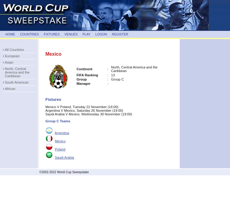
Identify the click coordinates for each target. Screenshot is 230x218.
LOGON (101, 34)
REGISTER (120, 34)
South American (17, 82)
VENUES (71, 34)
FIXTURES (52, 34)
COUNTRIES (29, 34)
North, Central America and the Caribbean (17, 72)
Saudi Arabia (64, 157)
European (12, 56)
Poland (60, 149)
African (10, 89)
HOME (10, 34)
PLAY (86, 34)
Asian (9, 62)
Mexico (60, 141)
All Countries (14, 49)
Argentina (62, 133)
